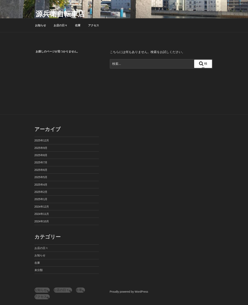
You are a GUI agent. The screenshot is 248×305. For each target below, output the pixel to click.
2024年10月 (41, 221)
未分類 (38, 270)
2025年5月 (41, 177)
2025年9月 (41, 147)
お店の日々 (60, 25)
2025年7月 (41, 162)
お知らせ (40, 25)
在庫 (77, 25)
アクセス (93, 25)
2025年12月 (41, 140)
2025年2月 (41, 191)
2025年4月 (41, 184)
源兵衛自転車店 (60, 14)
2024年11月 (41, 213)
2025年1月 (41, 199)
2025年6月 (41, 169)
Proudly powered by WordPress (129, 291)
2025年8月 (41, 155)
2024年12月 (41, 206)
